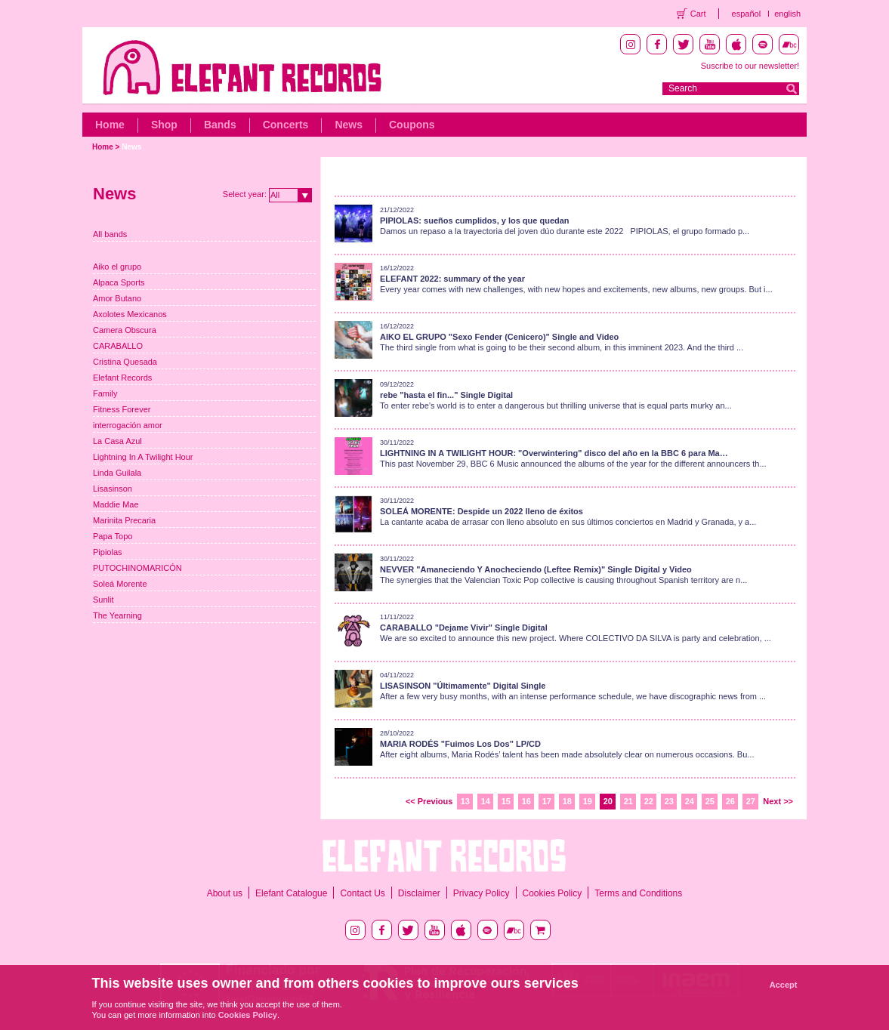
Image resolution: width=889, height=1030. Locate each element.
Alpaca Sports (118, 282)
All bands (110, 234)
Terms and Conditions (638, 893)
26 (730, 801)
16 (526, 801)
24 (689, 801)
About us (224, 893)
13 (465, 801)
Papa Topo (112, 536)
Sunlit (103, 599)
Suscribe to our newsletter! (750, 65)
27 (750, 801)
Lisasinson (112, 488)
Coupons (412, 125)
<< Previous (429, 801)
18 (567, 801)
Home (110, 125)
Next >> (778, 801)
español (746, 13)
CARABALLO (118, 345)
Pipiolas (107, 552)
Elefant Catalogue (291, 893)
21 (628, 801)
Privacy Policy (481, 893)
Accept (784, 984)
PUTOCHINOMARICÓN (137, 567)
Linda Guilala (117, 472)
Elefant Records (122, 377)
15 (506, 801)
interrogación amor (127, 425)
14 (485, 801)
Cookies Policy (552, 893)
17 (546, 801)
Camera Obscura (124, 330)
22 (648, 801)
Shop (164, 125)
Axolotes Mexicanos (130, 314)
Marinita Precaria (124, 520)
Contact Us (362, 893)
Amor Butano (117, 298)
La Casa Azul (117, 441)
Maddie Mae (116, 504)
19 (587, 801)
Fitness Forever (121, 409)
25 (710, 801)
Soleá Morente (120, 583)
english (787, 13)
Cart (698, 13)
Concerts (286, 125)
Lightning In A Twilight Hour (143, 456)
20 (608, 801)
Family (105, 393)
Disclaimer (419, 893)
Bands (220, 125)
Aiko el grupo (117, 266)
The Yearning (117, 615)
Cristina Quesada (125, 361)
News (349, 125)
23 (669, 801)
